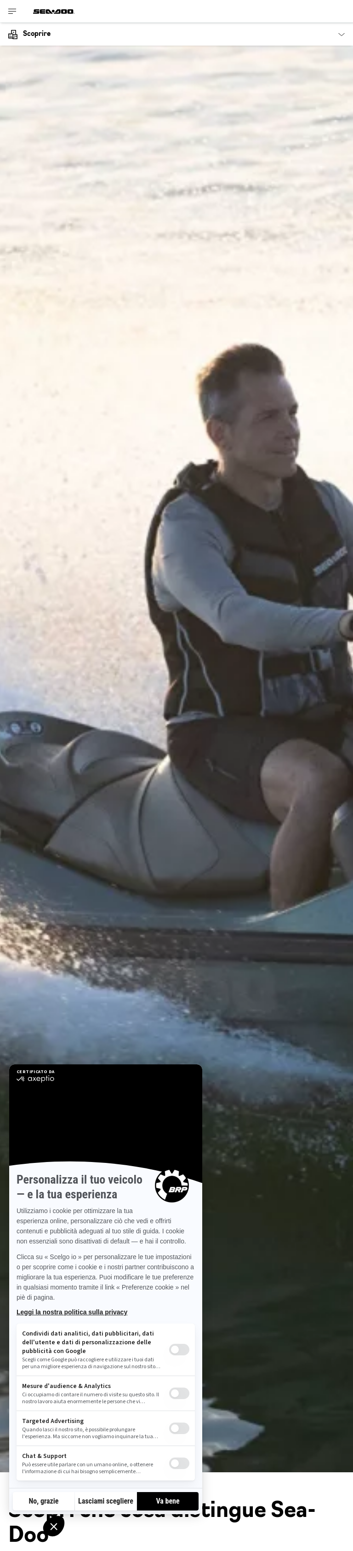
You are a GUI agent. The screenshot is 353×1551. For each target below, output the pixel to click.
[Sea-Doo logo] (54, 11)
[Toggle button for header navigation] (12, 11)
